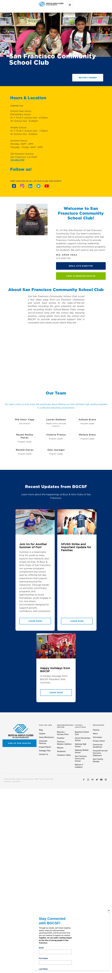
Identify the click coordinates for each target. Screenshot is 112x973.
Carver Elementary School (82, 739)
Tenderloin (61, 751)
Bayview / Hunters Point (63, 733)
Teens (95, 733)
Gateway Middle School (81, 751)
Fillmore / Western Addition (64, 742)
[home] (50, 4)
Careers (42, 733)
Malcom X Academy (79, 765)
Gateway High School (80, 745)
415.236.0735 (17, 160)
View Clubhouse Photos (81, 276)
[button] (70, 5)
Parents (96, 730)
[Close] (109, 910)
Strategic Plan (45, 750)
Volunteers (97, 737)
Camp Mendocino (46, 737)
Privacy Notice (99, 741)
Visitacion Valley (64, 755)
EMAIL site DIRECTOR (81, 266)
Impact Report (45, 747)
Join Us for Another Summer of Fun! (33, 546)
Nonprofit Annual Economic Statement (100, 753)
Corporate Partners (43, 742)
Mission (60, 747)
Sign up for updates (19, 743)
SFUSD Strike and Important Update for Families (76, 547)
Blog (41, 730)
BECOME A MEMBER (88, 78)
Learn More (35, 621)
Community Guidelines (98, 745)
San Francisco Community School (81, 758)
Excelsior (60, 738)
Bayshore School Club (82, 733)
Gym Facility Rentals (98, 760)
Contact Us (43, 754)
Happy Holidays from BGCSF (55, 670)
